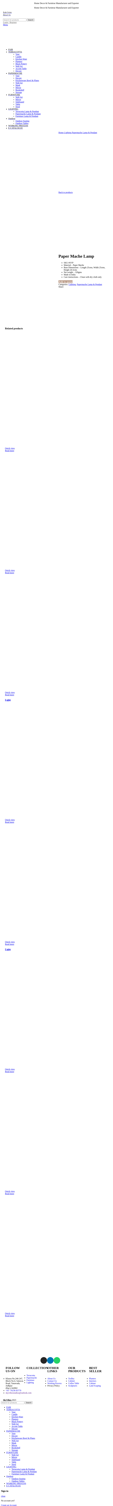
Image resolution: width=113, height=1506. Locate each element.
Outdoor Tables (22, 123)
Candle (18, 57)
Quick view (10, 448)
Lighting (68, 132)
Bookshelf (20, 90)
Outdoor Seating (22, 121)
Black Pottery (21, 64)
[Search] (14, 20)
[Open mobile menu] (5, 25)
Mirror (18, 87)
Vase (17, 54)
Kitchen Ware (21, 59)
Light (8, 700)
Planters (19, 61)
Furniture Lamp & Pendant (27, 116)
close (3, 1496)
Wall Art (19, 66)
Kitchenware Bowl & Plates (27, 80)
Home (61, 132)
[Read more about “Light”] (9, 695)
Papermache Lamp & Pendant (28, 114)
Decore (19, 71)
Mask (18, 85)
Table (18, 104)
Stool (18, 107)
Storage (19, 92)
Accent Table (21, 68)
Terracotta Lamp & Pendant (27, 111)
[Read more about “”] (9, 451)
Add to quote (65, 281)
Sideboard (20, 102)
